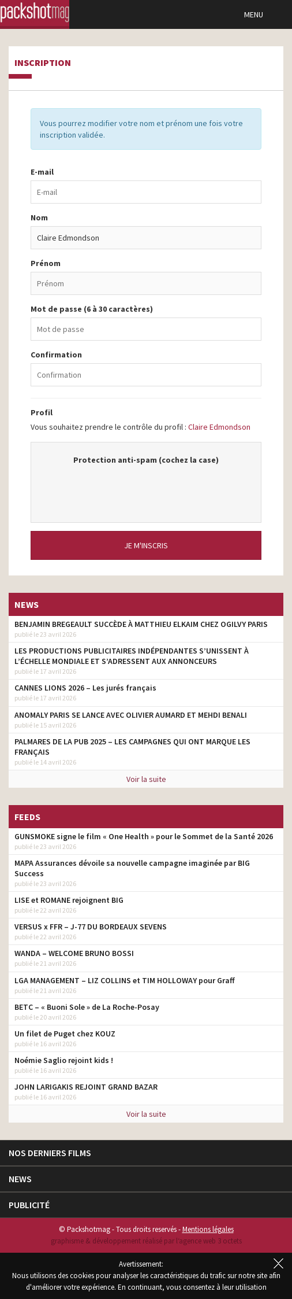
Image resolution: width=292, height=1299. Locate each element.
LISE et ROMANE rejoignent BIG (68, 900)
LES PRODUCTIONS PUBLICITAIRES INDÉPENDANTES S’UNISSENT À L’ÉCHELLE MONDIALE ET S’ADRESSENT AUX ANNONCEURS (131, 655)
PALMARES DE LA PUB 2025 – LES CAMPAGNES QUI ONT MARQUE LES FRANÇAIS (132, 746)
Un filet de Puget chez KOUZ (64, 1033)
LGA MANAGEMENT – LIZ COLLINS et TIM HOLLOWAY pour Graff (124, 980)
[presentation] (146, 488)
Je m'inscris (146, 545)
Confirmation (56, 354)
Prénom (46, 263)
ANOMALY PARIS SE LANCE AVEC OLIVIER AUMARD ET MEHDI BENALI (130, 715)
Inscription (42, 63)
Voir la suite (146, 779)
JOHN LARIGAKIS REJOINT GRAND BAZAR (86, 1087)
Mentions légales (208, 1229)
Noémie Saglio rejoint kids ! (63, 1060)
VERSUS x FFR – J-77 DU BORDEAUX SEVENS (90, 926)
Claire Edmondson (219, 427)
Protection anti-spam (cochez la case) (146, 460)
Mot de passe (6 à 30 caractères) (92, 309)
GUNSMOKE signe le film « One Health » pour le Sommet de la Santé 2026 (143, 836)
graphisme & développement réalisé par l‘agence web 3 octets (146, 1241)
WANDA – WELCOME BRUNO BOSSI (74, 953)
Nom (39, 217)
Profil (42, 412)
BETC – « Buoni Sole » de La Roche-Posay (86, 1007)
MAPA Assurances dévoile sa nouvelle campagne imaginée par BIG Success (132, 868)
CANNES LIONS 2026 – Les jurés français (85, 687)
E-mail (42, 172)
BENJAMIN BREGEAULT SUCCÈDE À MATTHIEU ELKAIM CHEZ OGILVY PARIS (141, 624)
